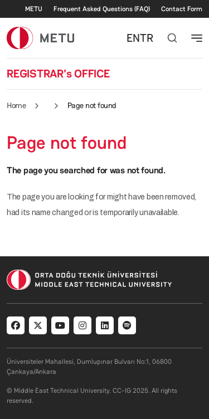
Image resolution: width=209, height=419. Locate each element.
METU (33, 8)
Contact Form (181, 8)
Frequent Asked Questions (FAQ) (102, 8)
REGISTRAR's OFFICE (58, 73)
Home (16, 105)
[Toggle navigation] (196, 38)
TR (146, 37)
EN (133, 37)
